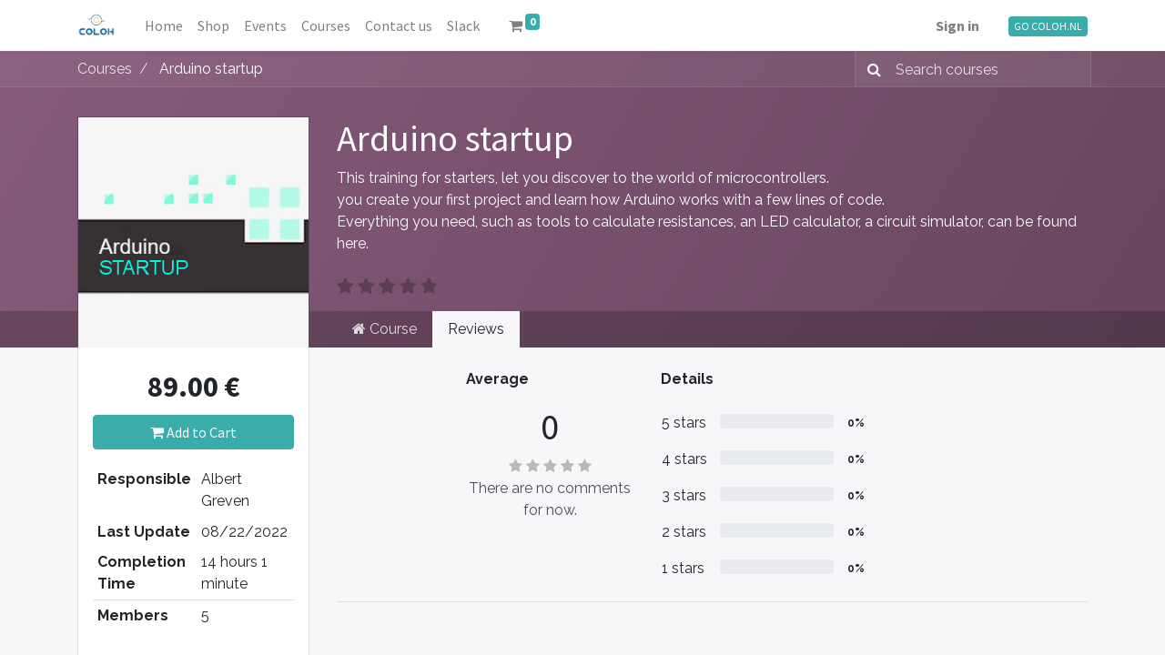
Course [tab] (384, 329)
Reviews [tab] (476, 329)
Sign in (957, 25)
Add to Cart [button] (193, 432)
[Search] (871, 69)
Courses (104, 68)
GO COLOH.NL (1048, 26)
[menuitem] (163, 25)
